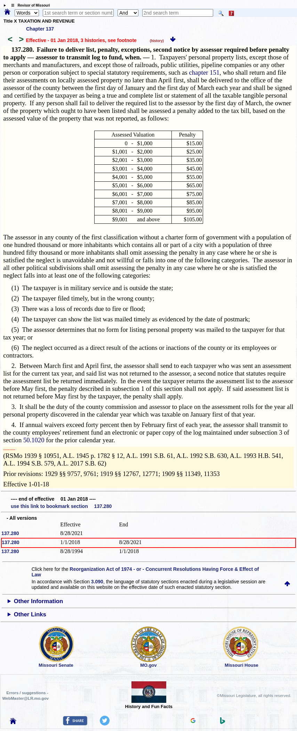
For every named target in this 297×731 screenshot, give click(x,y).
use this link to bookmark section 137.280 (61, 506)
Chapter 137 (40, 29)
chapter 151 (204, 72)
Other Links (30, 614)
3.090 (97, 581)
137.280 (10, 533)
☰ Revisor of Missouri (29, 5)
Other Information (38, 601)
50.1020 (34, 440)
